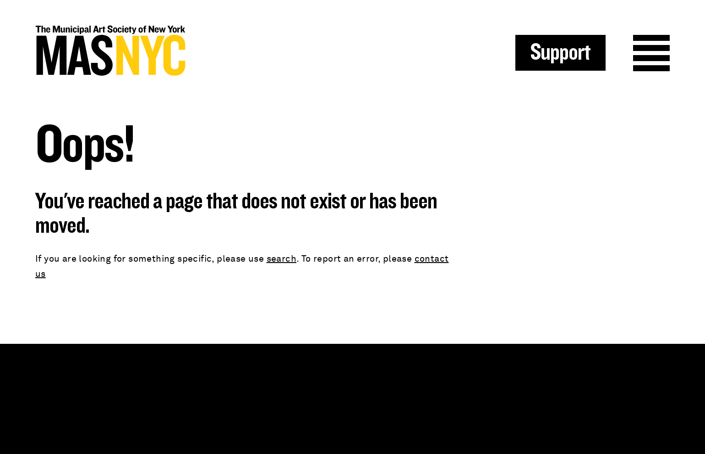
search (281, 258)
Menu (651, 53)
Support (560, 52)
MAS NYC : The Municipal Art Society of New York (194, 50)
